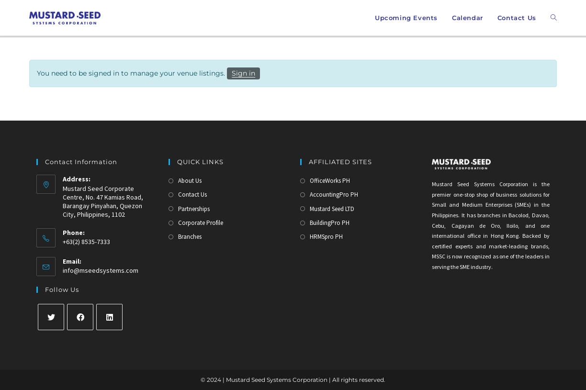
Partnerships (194, 209)
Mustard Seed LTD (332, 209)
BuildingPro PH (329, 223)
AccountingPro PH (334, 194)
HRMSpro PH (326, 237)
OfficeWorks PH (330, 181)
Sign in (243, 73)
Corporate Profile (200, 223)
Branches (190, 237)
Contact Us (192, 194)
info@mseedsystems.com (100, 270)
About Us (190, 181)
